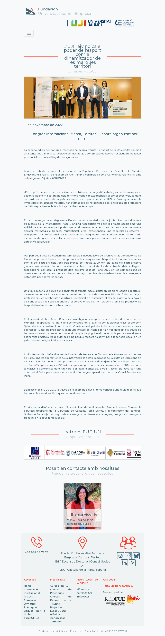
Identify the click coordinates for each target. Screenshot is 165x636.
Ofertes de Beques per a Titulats (60, 600)
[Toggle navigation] (29, 33)
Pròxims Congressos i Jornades (60, 618)
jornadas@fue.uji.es (79, 523)
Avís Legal (109, 579)
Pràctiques (30, 607)
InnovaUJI (83, 596)
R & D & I (29, 596)
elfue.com (83, 589)
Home (27, 585)
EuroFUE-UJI (31, 618)
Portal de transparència (118, 585)
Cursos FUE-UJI (59, 585)
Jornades (30, 603)
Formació (30, 600)
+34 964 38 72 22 (37, 552)
